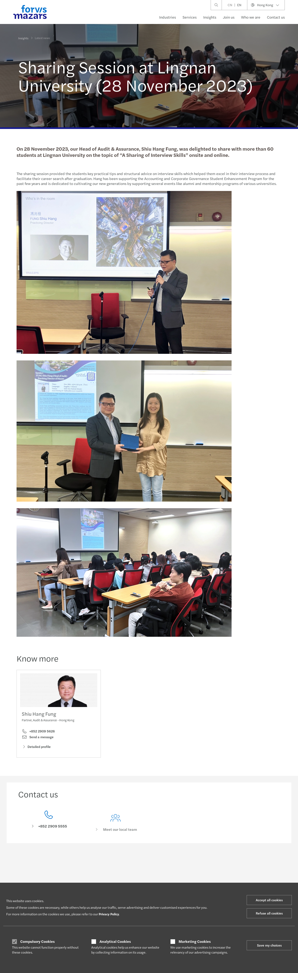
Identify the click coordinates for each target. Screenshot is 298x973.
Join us (228, 17)
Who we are (250, 17)
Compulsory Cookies (37, 941)
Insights (209, 17)
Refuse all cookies (269, 913)
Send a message (38, 738)
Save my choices (269, 945)
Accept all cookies (269, 900)
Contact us (276, 17)
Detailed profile (36, 747)
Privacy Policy (109, 914)
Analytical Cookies (115, 941)
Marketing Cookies (195, 941)
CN (230, 4)
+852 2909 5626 (38, 732)
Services (190, 17)
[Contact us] (48, 826)
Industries (167, 17)
